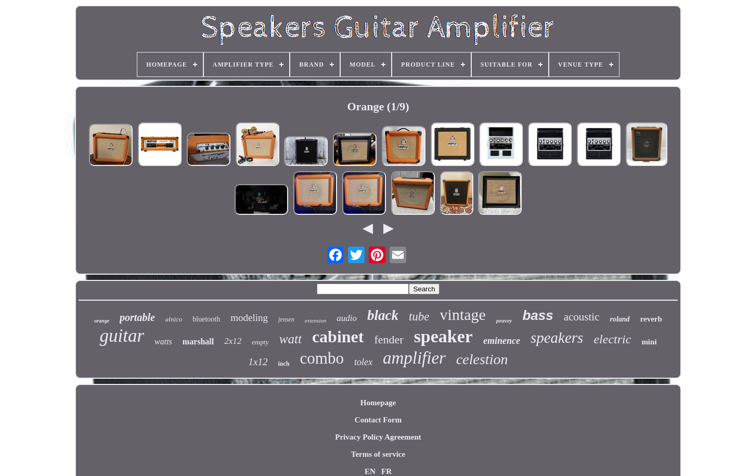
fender (388, 339)
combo (322, 358)
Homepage (378, 402)
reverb (651, 319)
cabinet (338, 336)
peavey (504, 320)
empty (260, 342)
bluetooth (206, 319)
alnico (174, 319)
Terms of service (378, 454)
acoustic (582, 317)
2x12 (232, 341)
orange (101, 321)
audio (347, 318)
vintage (463, 314)
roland (620, 319)
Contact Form (378, 420)
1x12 (258, 361)
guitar (121, 336)
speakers (557, 337)
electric (612, 339)
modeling (249, 317)
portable (137, 317)
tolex (363, 362)
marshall (198, 341)
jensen (286, 319)
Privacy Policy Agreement (378, 437)
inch (284, 363)
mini (648, 342)
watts (163, 341)
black (382, 315)
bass (537, 315)
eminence (501, 341)
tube (419, 316)
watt (290, 339)
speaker (443, 336)
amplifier (414, 358)
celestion (482, 359)
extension (316, 320)
